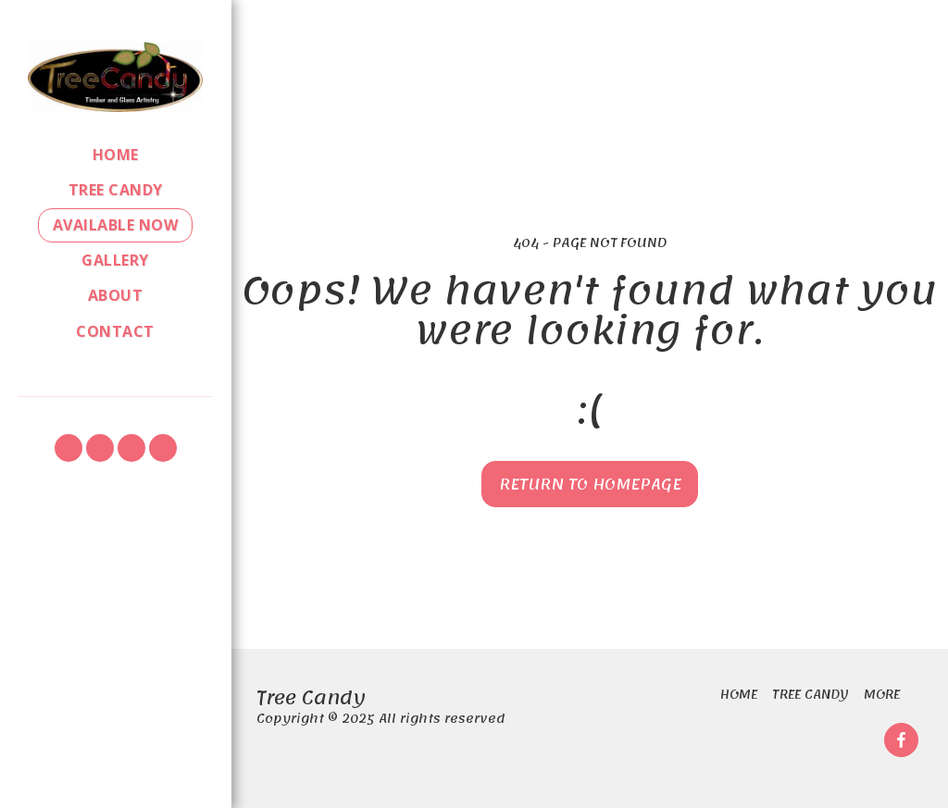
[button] (68, 448)
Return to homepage (590, 484)
